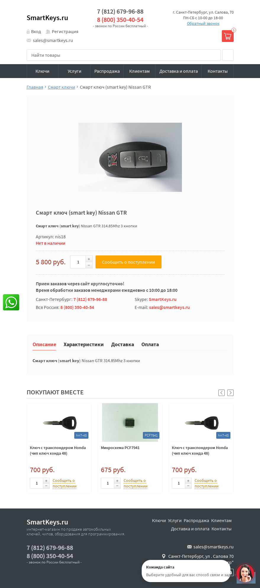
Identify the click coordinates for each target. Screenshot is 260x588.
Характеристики (84, 344)
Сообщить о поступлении (128, 262)
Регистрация (65, 31)
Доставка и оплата (178, 71)
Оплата (150, 344)
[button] (230, 392)
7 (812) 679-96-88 (120, 11)
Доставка (122, 344)
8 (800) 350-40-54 (120, 20)
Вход (36, 31)
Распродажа (107, 71)
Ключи (42, 71)
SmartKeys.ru (47, 17)
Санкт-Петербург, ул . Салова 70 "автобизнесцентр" (201, 559)
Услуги (74, 71)
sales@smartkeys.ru (53, 40)
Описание (44, 344)
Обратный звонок (203, 23)
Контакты (218, 71)
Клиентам (139, 71)
